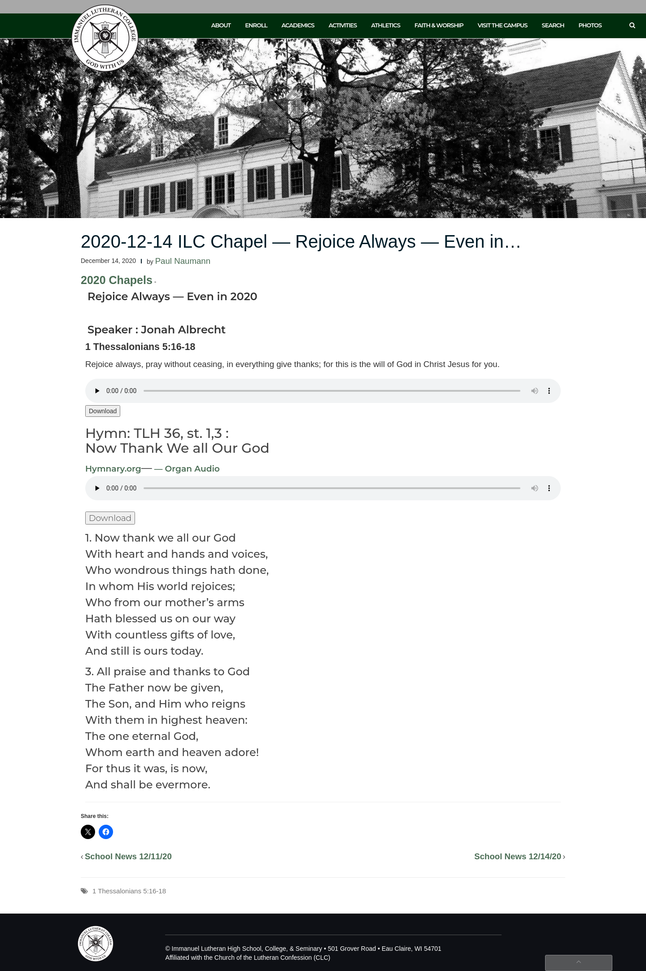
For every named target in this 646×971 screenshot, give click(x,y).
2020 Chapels (117, 280)
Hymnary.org (113, 469)
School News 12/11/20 (128, 856)
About (221, 25)
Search (553, 25)
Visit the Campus (503, 25)
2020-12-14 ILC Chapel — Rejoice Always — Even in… (301, 241)
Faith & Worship (439, 25)
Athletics (385, 25)
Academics (297, 25)
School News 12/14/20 (517, 856)
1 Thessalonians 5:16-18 (129, 891)
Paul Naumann (182, 261)
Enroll (256, 25)
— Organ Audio (186, 469)
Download (103, 411)
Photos (590, 25)
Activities (342, 25)
